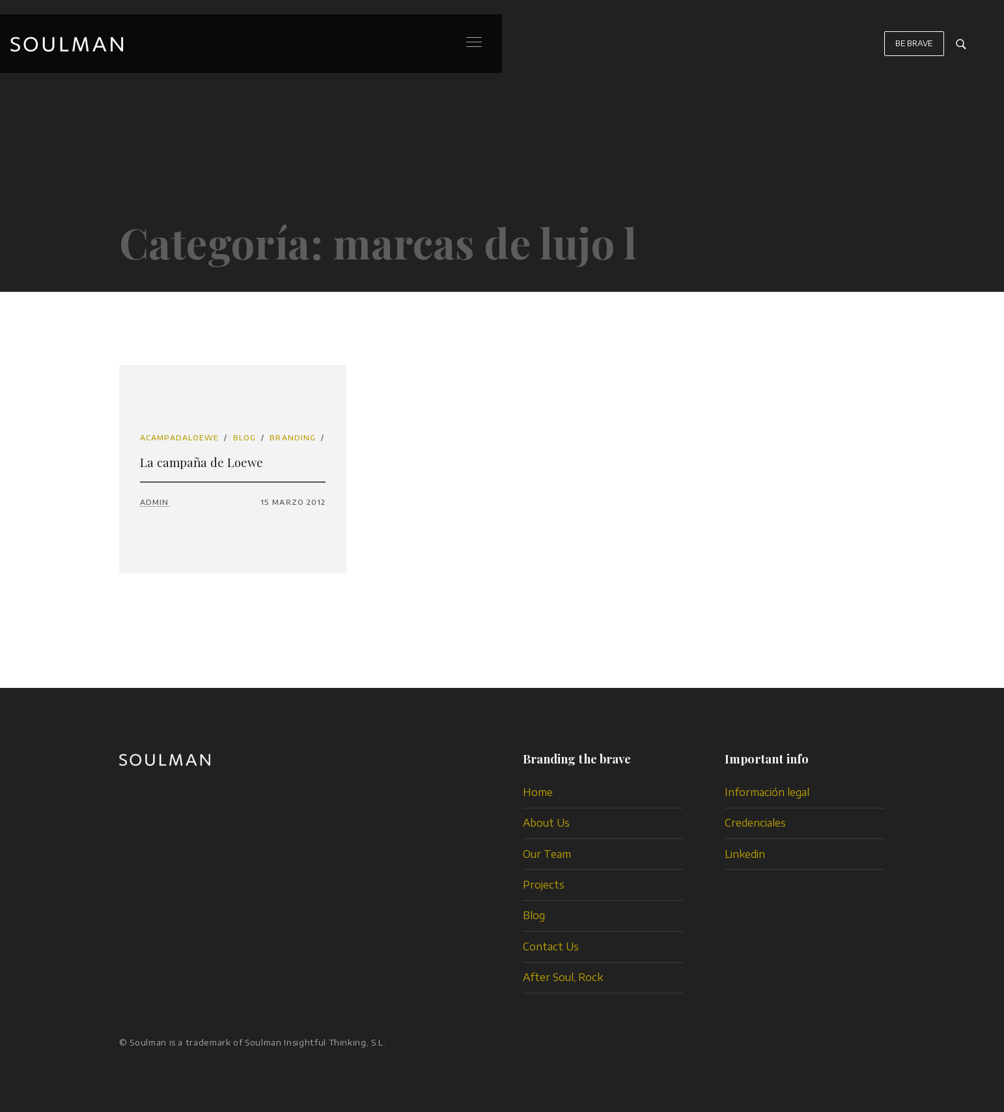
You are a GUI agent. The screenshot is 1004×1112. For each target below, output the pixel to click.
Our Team (547, 854)
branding (293, 437)
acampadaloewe (179, 437)
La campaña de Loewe (201, 462)
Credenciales (755, 822)
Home (538, 792)
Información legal (767, 792)
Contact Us (551, 946)
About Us (546, 822)
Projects (544, 884)
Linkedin (745, 854)
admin (154, 502)
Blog (244, 437)
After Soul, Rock (563, 977)
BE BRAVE (914, 50)
